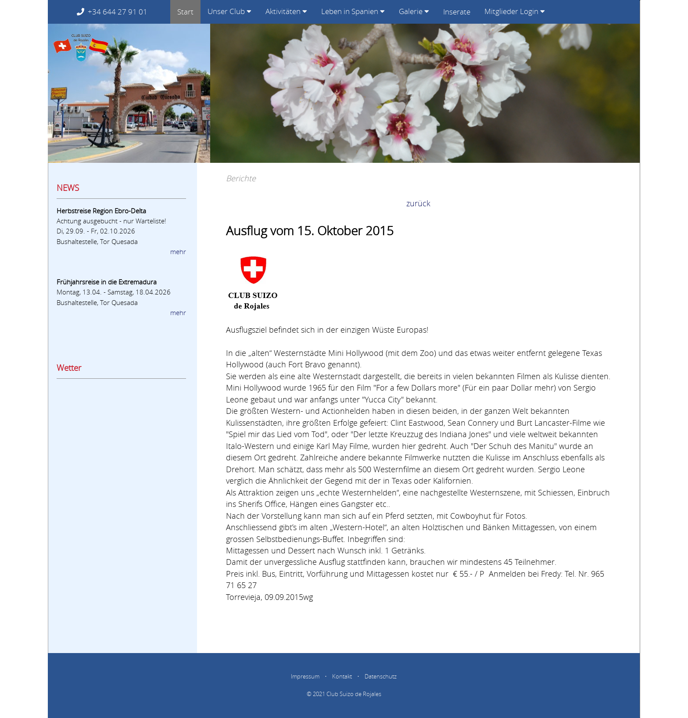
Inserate (456, 12)
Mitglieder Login (514, 11)
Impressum (305, 676)
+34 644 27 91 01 (120, 12)
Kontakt (342, 676)
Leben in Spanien (353, 11)
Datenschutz (381, 676)
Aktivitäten (286, 11)
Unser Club (229, 11)
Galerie (414, 11)
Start (185, 12)
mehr (178, 251)
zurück (418, 203)
